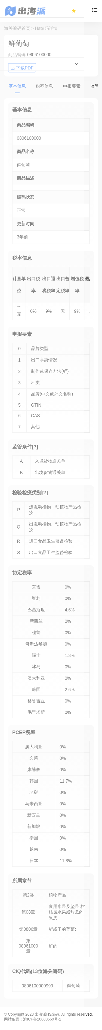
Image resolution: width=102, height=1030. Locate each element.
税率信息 (44, 86)
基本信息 (17, 86)
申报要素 (72, 86)
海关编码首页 (17, 28)
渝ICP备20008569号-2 (42, 1019)
